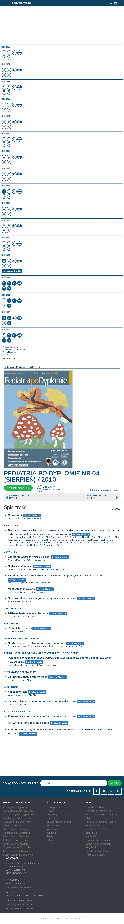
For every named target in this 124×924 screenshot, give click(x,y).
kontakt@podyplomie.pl (19, 887)
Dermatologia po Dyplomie (18, 811)
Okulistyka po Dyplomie (16, 836)
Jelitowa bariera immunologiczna (28, 613)
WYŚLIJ (115, 783)
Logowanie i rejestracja (98, 843)
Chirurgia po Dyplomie (15, 807)
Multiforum (53, 825)
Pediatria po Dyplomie (14, 367)
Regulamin (91, 847)
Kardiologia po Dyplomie (17, 821)
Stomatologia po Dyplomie (18, 854)
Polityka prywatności (97, 829)
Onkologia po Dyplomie (16, 840)
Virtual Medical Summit (59, 821)
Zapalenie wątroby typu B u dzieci (29, 557)
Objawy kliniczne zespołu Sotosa (28, 723)
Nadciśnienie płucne (20, 566)
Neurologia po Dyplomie (16, 832)
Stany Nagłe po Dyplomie (17, 851)
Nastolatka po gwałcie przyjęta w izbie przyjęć (37, 643)
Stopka (6, 354)
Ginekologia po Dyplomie (17, 818)
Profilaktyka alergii (20, 628)
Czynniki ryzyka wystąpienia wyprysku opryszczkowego (42, 716)
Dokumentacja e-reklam (98, 840)
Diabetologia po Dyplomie (18, 814)
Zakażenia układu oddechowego (28, 677)
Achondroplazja (17, 691)
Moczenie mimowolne (21, 589)
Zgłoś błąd (91, 832)
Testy (50, 836)
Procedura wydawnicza (98, 811)
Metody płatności (95, 854)
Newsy (50, 811)
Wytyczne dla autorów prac (14, 350)
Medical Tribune (12, 825)
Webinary (52, 829)
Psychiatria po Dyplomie (16, 847)
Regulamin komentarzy (98, 851)
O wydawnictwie (94, 807)
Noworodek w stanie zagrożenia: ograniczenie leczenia (42, 598)
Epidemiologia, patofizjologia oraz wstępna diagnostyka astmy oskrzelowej (55, 575)
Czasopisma (53, 807)
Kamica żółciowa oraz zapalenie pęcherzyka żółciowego (42, 701)
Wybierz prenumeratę (18, 487)
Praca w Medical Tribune (19, 908)
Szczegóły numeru (11, 347)
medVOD (52, 832)
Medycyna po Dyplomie (16, 829)
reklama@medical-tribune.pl (21, 904)
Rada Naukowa (9, 352)
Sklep (50, 840)
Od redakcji (15, 515)
